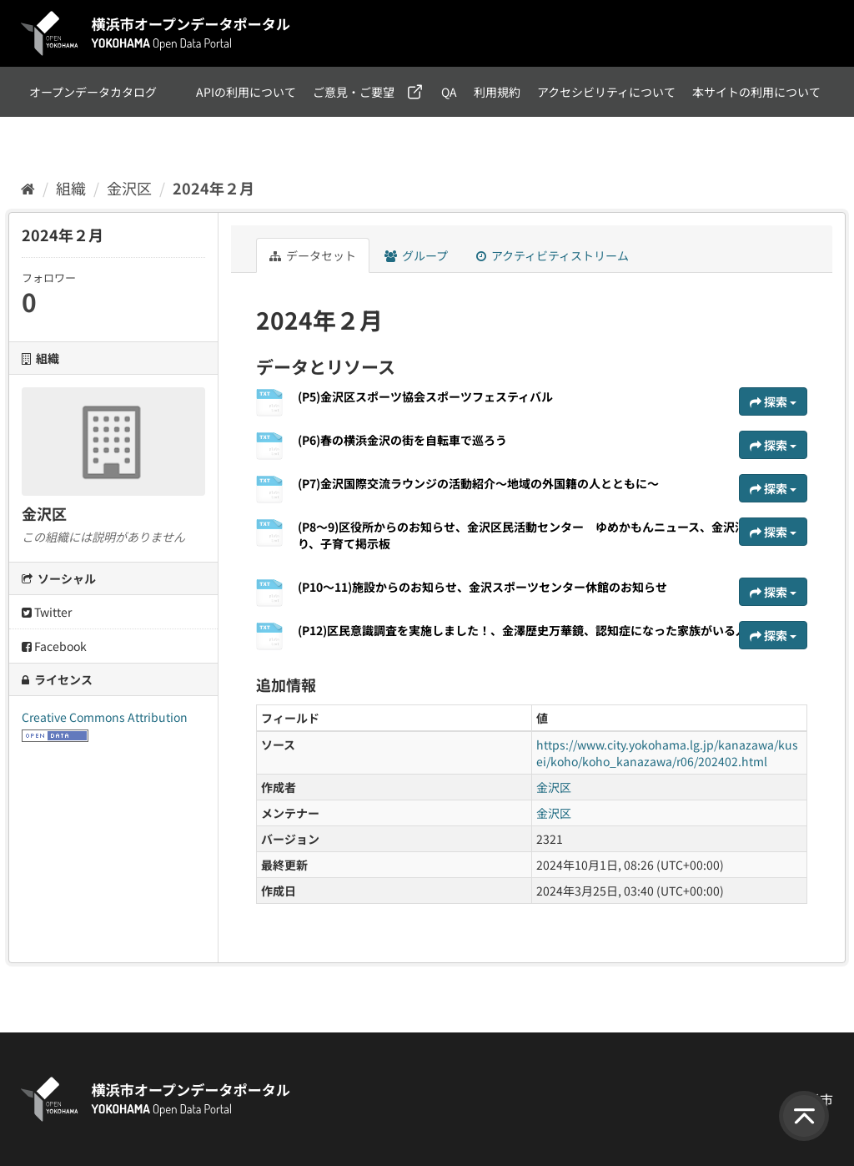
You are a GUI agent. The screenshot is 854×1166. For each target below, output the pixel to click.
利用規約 (497, 91)
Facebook (54, 646)
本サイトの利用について (756, 91)
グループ (416, 255)
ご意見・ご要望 (353, 91)
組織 (71, 188)
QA (449, 91)
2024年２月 (213, 188)
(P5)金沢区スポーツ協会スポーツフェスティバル (425, 396)
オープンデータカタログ (93, 91)
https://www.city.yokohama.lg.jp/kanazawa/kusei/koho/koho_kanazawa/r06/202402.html (667, 753)
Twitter (47, 611)
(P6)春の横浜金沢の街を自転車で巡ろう (402, 440)
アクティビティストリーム (552, 255)
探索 (773, 401)
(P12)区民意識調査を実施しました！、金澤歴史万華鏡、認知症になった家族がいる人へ (528, 630)
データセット (312, 255)
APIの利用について (246, 91)
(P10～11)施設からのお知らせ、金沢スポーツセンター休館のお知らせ (482, 586)
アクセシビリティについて (606, 91)
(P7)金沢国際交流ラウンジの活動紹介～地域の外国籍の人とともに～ (478, 483)
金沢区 (129, 188)
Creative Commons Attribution (105, 717)
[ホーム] (28, 188)
